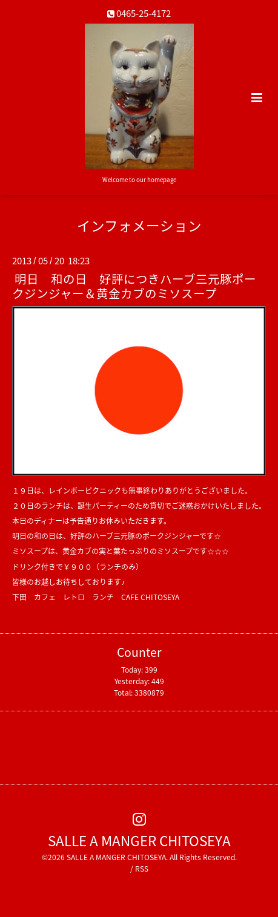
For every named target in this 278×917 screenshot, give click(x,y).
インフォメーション (139, 225)
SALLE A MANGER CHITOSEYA (139, 840)
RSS (141, 868)
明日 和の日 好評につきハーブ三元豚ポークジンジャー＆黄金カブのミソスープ (134, 285)
